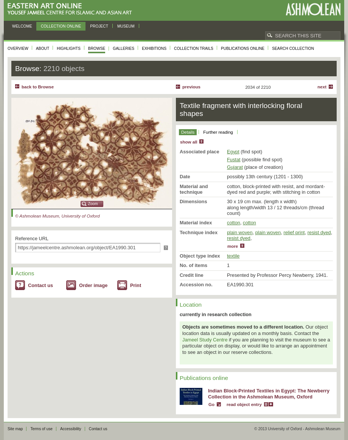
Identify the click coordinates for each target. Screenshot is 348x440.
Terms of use (41, 429)
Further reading (218, 132)
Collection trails (193, 48)
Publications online (242, 48)
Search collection (293, 48)
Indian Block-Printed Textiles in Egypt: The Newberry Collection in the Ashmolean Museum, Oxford (268, 394)
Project (99, 26)
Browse (97, 48)
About (42, 48)
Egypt (233, 151)
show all (188, 142)
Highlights (69, 48)
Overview (18, 48)
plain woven (240, 232)
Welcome (22, 26)
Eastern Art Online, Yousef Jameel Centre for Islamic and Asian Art (72, 9)
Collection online (61, 26)
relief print (293, 232)
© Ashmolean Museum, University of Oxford (57, 216)
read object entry (244, 404)
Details (187, 132)
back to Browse (38, 87)
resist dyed (319, 232)
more (232, 246)
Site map (15, 429)
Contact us (40, 285)
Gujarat (235, 167)
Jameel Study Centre (205, 340)
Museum (126, 26)
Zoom (93, 204)
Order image (93, 285)
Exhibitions (154, 48)
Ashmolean (313, 9)
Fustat (234, 159)
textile (233, 256)
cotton (233, 222)
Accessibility (70, 429)
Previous (191, 87)
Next (321, 87)
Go (211, 404)
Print (135, 285)
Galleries (123, 48)
